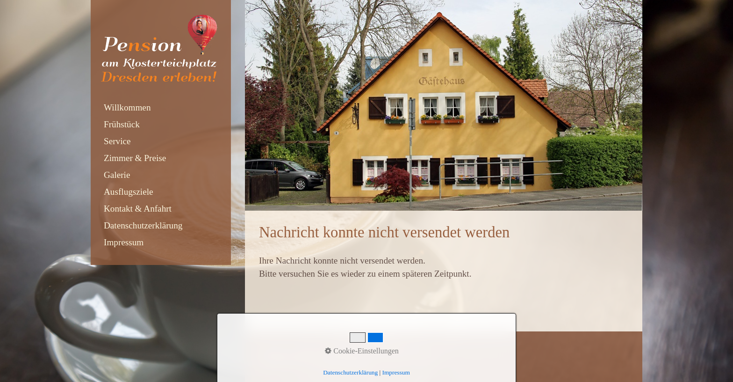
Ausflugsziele (128, 192)
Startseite (273, 351)
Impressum (124, 242)
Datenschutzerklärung (143, 225)
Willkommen (127, 107)
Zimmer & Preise (135, 158)
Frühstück (122, 124)
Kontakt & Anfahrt (138, 208)
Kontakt (306, 351)
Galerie (117, 175)
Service (117, 141)
